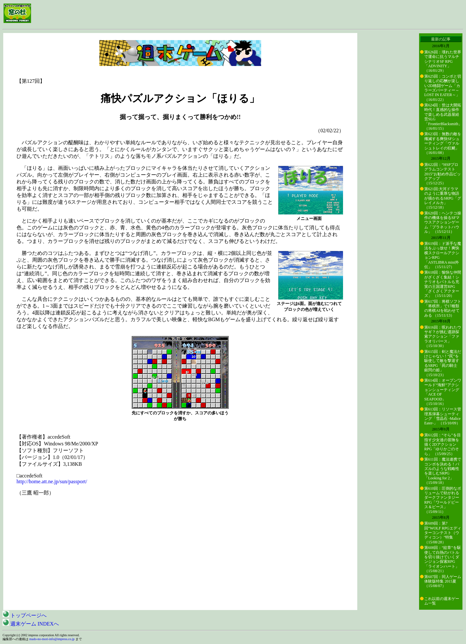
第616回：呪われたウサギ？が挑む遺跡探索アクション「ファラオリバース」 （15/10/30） (442, 336)
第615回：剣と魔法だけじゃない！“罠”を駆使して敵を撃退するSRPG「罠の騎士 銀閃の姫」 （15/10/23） (442, 363)
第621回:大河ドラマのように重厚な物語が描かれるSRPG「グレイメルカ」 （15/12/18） (442, 198)
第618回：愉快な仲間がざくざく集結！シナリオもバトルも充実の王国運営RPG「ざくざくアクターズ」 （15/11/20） (442, 284)
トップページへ (25, 615)
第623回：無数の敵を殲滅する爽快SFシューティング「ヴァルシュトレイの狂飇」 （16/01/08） (442, 143)
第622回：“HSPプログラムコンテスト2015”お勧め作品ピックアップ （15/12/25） (442, 174)
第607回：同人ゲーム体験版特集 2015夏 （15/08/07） (442, 581)
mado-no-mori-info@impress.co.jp (52, 639)
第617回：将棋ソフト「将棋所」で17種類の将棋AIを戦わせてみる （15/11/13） (442, 308)
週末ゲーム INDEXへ (31, 624)
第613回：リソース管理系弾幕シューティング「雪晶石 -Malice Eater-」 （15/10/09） (442, 416)
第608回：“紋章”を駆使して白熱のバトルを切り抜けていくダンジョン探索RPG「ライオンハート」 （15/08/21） (442, 559)
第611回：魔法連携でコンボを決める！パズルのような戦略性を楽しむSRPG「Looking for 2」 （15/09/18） (442, 471)
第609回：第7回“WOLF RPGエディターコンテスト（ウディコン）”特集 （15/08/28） (442, 532)
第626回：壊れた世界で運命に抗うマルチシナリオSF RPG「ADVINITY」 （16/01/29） (442, 61)
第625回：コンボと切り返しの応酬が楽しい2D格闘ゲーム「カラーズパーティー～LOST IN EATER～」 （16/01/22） (442, 88)
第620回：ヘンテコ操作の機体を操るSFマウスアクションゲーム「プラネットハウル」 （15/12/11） (442, 222)
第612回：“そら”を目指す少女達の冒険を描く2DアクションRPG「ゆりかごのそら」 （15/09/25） (442, 444)
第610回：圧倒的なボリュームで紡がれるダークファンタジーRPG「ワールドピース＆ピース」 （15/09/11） (442, 500)
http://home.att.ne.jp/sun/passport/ (52, 481)
